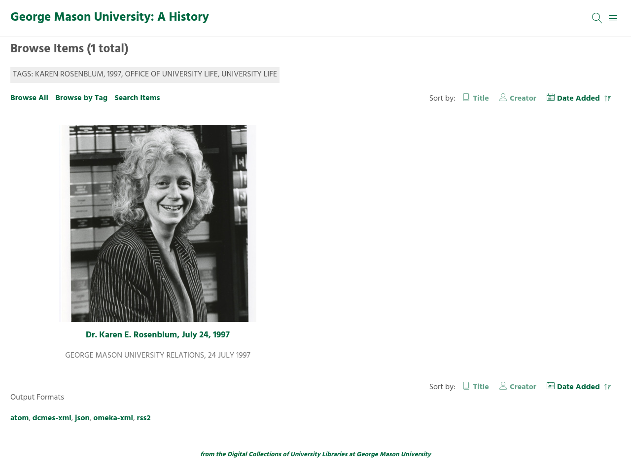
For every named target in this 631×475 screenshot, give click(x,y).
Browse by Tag (81, 98)
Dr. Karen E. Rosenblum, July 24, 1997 (158, 335)
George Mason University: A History (109, 18)
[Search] (597, 18)
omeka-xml (113, 418)
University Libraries (319, 454)
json (82, 418)
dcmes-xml (52, 418)
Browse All (29, 98)
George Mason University (393, 454)
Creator (523, 98)
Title (481, 98)
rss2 (144, 418)
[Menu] (613, 18)
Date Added (579, 98)
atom (19, 418)
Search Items (137, 98)
